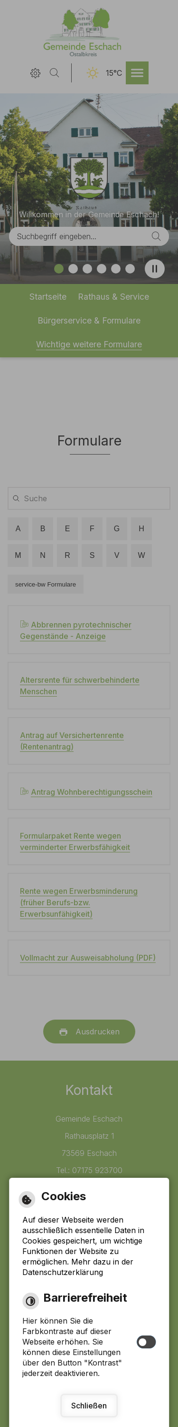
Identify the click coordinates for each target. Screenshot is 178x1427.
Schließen (89, 1405)
